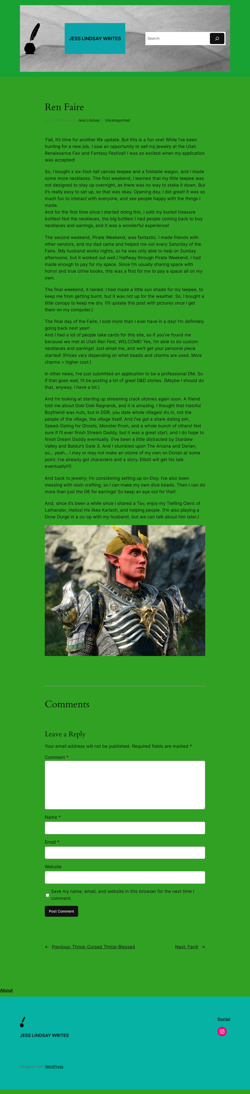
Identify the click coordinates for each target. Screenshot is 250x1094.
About (6, 990)
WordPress (54, 1066)
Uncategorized (117, 120)
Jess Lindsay (89, 120)
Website (53, 866)
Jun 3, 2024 (55, 120)
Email (52, 842)
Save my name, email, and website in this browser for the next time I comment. (122, 895)
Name (53, 817)
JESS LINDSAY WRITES (95, 38)
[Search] (217, 38)
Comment (57, 757)
